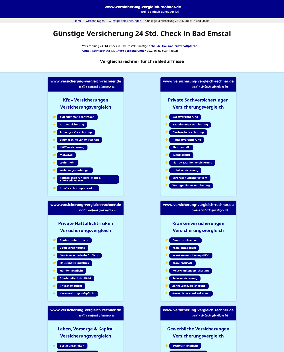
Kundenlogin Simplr (140, 335)
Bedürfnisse (171, 61)
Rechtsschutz (101, 50)
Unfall (86, 50)
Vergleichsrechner (119, 61)
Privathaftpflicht (185, 46)
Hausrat (167, 46)
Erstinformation (274, 349)
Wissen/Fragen (167, 335)
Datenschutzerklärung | (248, 349)
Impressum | (224, 349)
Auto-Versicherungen (131, 50)
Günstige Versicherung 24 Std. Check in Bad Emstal (142, 33)
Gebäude (154, 46)
